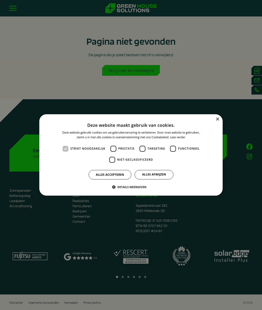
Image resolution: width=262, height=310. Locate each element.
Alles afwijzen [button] (154, 174)
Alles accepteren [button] (110, 175)
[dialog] (131, 155)
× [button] (217, 119)
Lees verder (177, 137)
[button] (131, 187)
